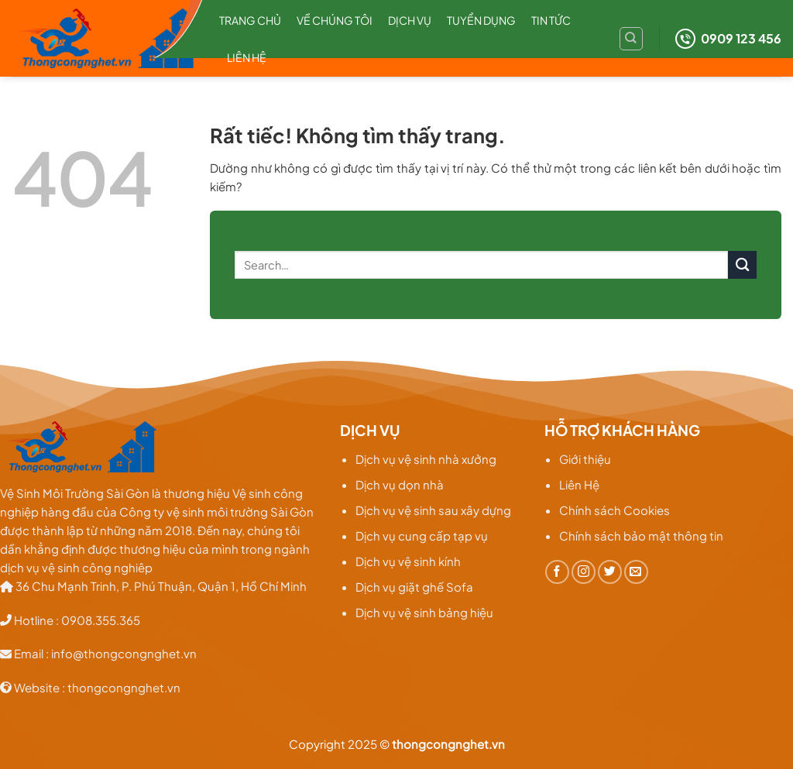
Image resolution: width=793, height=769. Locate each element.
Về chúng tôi (334, 20)
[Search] (631, 38)
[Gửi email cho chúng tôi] (636, 572)
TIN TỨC (551, 20)
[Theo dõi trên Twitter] (610, 572)
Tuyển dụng (481, 20)
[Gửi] (742, 265)
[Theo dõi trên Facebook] (557, 572)
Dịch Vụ (409, 20)
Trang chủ (250, 20)
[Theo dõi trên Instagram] (584, 572)
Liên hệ (246, 57)
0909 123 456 (728, 39)
